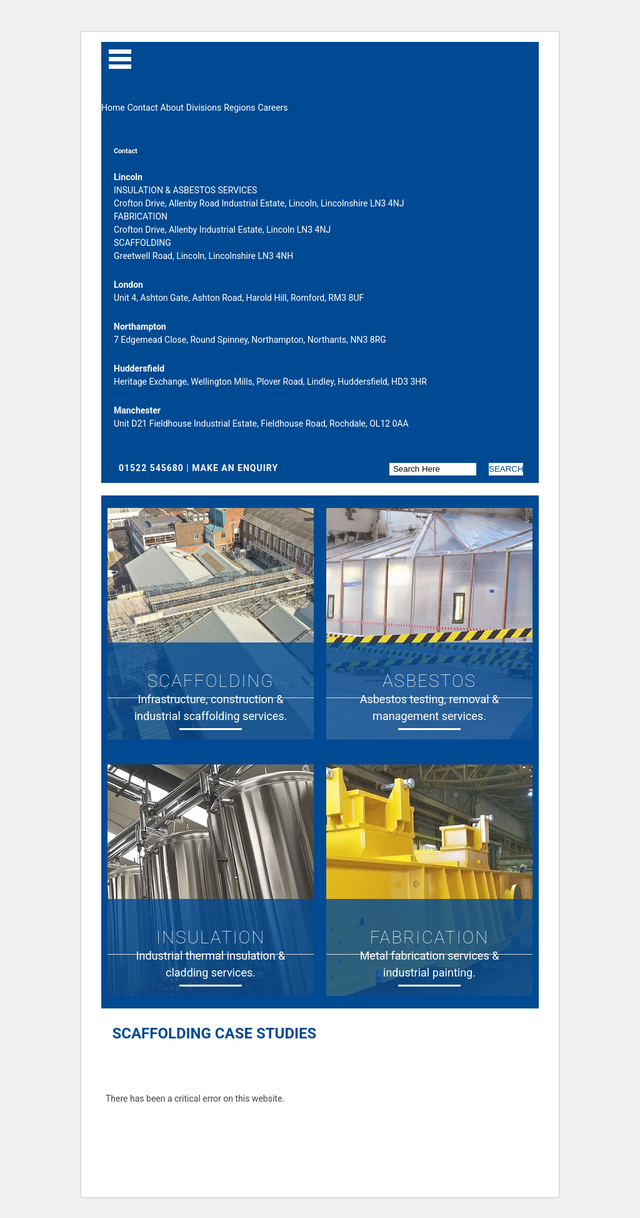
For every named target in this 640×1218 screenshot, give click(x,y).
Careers (273, 108)
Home (113, 108)
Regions (239, 108)
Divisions (203, 108)
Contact (143, 108)
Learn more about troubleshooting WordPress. (195, 1127)
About (172, 108)
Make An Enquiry (235, 468)
